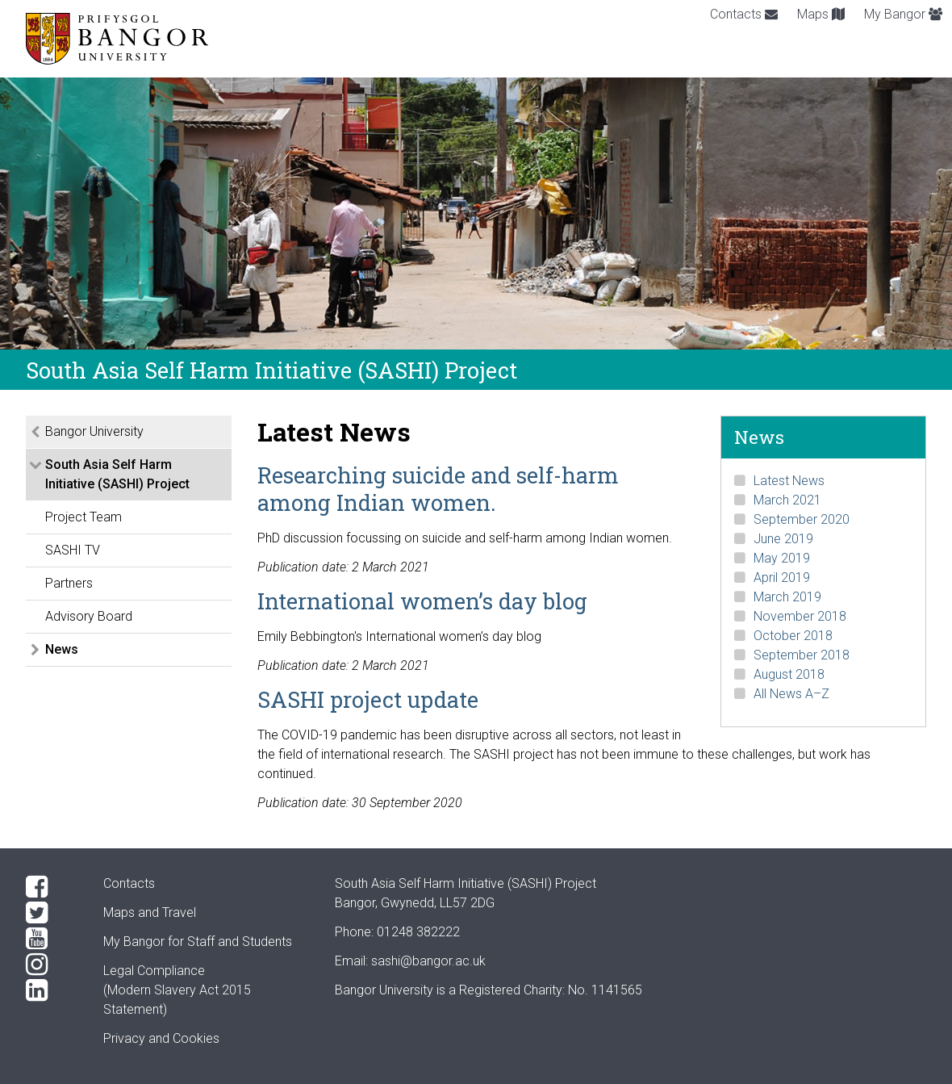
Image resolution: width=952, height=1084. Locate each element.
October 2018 (793, 635)
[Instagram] (51, 964)
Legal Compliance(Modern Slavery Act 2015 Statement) (177, 990)
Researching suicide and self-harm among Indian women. (438, 488)
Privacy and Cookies (161, 1038)
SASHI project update (367, 699)
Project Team (83, 517)
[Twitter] (51, 913)
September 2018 (802, 655)
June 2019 (783, 538)
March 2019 (787, 597)
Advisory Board (88, 616)
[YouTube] (51, 939)
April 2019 (782, 577)
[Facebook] (51, 887)
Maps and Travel (149, 912)
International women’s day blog (422, 600)
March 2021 (787, 500)
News (61, 649)
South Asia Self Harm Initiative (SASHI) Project (117, 474)
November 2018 (800, 616)
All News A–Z (791, 693)
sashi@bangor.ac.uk (428, 961)
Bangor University (94, 431)
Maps (821, 14)
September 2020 (802, 519)
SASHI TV (72, 550)
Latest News (789, 480)
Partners (69, 583)
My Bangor (903, 14)
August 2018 (789, 674)
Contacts (744, 14)
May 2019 (782, 558)
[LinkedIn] (51, 990)
